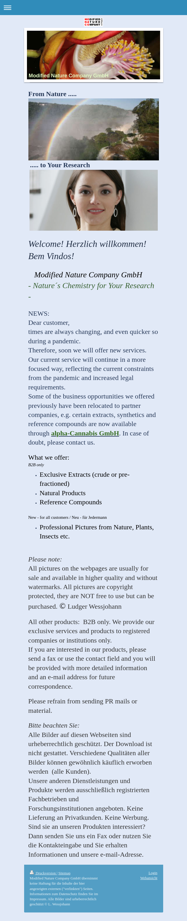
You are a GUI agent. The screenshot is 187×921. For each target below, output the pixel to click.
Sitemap (64, 873)
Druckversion (43, 873)
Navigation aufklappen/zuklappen (93, 7)
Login (152, 873)
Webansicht (148, 878)
